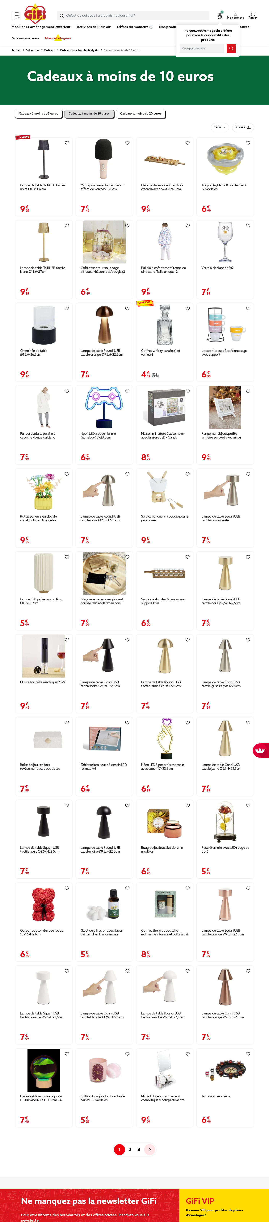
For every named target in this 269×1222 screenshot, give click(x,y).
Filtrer (243, 128)
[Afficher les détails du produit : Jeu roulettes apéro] (225, 1070)
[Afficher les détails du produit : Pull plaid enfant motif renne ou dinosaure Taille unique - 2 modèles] (165, 241)
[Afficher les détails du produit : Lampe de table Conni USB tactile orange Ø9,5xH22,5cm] (225, 987)
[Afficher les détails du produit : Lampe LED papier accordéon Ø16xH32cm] (43, 573)
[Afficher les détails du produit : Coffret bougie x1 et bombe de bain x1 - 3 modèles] (104, 1070)
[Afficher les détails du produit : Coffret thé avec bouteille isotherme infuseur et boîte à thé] (165, 904)
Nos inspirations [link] (25, 38)
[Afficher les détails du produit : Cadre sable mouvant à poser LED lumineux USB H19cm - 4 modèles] (43, 1070)
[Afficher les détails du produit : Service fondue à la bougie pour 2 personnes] (165, 490)
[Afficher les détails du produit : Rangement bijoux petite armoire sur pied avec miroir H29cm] (225, 407)
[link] (170, 32)
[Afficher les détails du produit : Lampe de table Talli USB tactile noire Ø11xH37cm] (43, 159)
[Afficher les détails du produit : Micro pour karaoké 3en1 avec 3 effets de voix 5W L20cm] (104, 159)
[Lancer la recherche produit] (62, 16)
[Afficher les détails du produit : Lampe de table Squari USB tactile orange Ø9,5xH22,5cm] (225, 904)
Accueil (15, 50)
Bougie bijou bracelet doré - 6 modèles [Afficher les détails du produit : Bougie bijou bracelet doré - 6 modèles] (162, 850)
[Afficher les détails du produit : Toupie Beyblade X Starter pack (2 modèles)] (225, 159)
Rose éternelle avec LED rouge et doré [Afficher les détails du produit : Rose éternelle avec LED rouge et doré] (225, 850)
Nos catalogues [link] (58, 38)
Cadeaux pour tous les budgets (79, 50)
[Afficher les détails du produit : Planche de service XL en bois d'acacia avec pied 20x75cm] (165, 159)
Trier (217, 127)
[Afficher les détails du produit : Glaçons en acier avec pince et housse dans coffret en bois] (104, 573)
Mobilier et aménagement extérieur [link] (41, 27)
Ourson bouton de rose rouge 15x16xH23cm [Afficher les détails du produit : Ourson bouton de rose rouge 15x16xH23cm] (41, 932)
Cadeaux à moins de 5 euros (38, 113)
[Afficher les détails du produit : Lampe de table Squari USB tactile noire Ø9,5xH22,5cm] (43, 821)
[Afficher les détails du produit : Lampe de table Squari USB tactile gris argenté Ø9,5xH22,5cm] (225, 490)
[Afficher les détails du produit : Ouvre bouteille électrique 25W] (43, 656)
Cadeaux (49, 50)
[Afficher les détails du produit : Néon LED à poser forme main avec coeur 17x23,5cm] (165, 738)
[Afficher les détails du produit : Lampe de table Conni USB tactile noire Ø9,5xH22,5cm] (104, 656)
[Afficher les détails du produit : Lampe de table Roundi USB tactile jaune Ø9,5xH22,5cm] (165, 656)
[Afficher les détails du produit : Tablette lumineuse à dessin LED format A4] (104, 738)
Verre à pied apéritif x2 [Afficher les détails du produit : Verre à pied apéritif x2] (217, 268)
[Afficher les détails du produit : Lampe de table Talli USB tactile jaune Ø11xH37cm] (43, 241)
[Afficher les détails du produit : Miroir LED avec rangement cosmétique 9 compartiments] (165, 1070)
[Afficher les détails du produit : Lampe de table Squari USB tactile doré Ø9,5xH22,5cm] (225, 573)
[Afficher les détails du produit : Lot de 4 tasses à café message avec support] (225, 324)
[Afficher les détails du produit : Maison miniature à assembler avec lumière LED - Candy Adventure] (165, 407)
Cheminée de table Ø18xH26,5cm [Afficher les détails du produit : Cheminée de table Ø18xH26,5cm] (33, 353)
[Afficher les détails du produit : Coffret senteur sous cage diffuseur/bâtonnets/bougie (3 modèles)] (104, 241)
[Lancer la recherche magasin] (231, 48)
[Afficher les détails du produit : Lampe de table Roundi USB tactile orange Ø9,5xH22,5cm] (104, 324)
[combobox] (133, 15)
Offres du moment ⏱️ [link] (135, 27)
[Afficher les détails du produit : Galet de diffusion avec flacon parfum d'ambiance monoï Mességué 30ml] (104, 904)
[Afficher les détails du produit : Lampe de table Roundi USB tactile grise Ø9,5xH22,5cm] (104, 490)
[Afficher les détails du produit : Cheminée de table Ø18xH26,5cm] (43, 324)
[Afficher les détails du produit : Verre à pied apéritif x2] (225, 241)
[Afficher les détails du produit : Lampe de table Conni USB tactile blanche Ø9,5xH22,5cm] (104, 987)
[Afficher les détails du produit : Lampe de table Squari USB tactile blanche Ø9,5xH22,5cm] (43, 987)
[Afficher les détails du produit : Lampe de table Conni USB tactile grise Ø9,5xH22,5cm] (225, 656)
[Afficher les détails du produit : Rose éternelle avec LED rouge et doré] (225, 821)
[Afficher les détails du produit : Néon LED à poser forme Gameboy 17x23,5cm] (104, 407)
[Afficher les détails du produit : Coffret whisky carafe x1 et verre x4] (165, 324)
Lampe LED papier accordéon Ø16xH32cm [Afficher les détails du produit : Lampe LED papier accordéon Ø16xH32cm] (41, 601)
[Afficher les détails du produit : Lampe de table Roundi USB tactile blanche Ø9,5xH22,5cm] (165, 987)
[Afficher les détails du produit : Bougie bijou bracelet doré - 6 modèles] (165, 821)
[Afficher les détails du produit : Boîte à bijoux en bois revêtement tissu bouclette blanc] (43, 738)
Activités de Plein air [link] (94, 27)
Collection (32, 50)
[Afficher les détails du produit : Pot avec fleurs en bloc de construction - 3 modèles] (43, 490)
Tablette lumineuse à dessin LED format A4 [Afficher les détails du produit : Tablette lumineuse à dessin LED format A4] (104, 767)
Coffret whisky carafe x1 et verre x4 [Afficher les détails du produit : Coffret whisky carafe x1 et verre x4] (160, 353)
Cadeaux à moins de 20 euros (141, 113)
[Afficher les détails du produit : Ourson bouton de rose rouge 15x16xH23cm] (43, 904)
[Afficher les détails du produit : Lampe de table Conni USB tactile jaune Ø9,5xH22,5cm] (225, 738)
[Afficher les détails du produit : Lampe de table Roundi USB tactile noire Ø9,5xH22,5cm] (104, 821)
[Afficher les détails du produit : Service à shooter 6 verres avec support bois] (165, 573)
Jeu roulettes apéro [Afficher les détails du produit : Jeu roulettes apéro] (215, 1096)
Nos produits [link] (170, 27)
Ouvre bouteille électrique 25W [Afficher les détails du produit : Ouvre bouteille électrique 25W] (42, 682)
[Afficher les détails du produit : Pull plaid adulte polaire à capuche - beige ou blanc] (43, 407)
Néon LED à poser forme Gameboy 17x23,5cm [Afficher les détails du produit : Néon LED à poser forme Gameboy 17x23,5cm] (98, 435)
